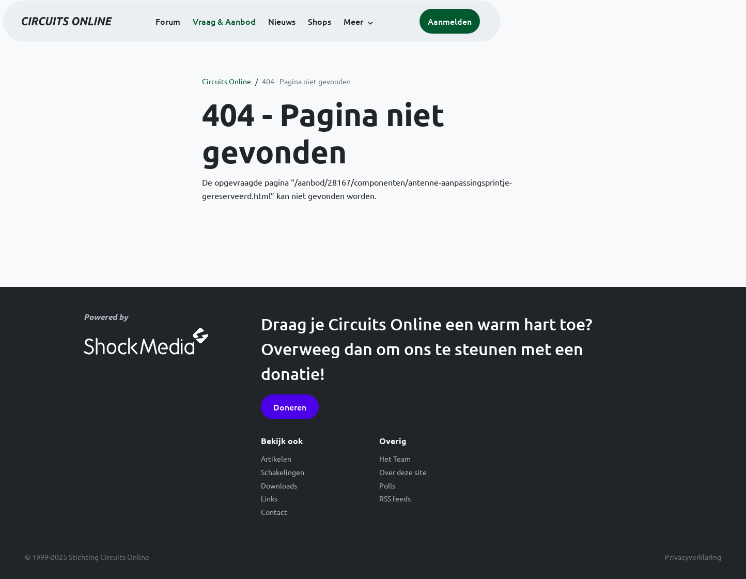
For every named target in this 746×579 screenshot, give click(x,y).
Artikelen (276, 458)
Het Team (395, 458)
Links (269, 498)
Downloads (279, 485)
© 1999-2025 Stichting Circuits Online (87, 556)
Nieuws (403, 37)
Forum (289, 37)
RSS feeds (395, 498)
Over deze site (403, 472)
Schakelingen (282, 472)
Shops (441, 37)
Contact (274, 511)
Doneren (289, 407)
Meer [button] (475, 37)
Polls (387, 485)
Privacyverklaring (693, 556)
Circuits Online (226, 81)
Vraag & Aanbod (345, 37)
